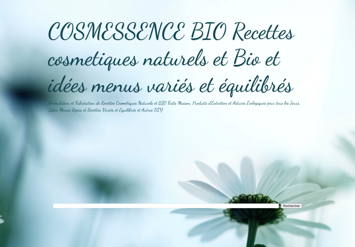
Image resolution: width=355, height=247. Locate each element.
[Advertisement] (177, 161)
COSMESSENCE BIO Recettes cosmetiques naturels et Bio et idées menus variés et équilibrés (171, 57)
